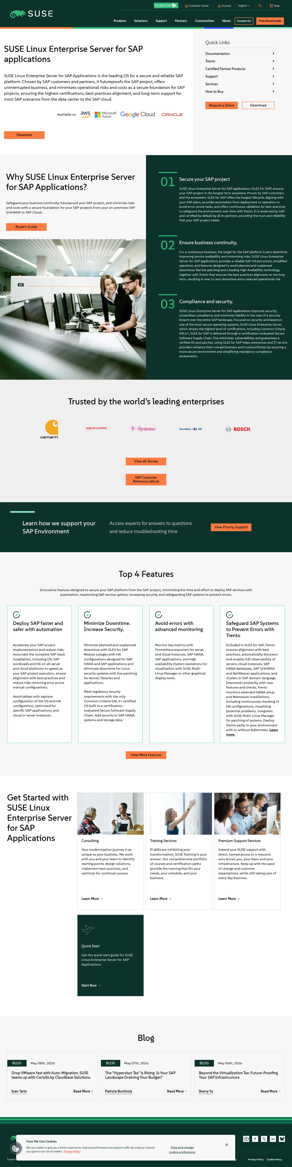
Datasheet (24, 135)
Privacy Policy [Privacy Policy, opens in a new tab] (72, 1151)
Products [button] (120, 21)
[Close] (226, 1144)
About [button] (226, 21)
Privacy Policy (256, 1159)
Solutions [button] (141, 21)
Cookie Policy (274, 1159)
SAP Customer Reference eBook (146, 479)
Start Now (90, 985)
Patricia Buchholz (118, 1091)
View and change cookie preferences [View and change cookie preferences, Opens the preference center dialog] (182, 1150)
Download (258, 105)
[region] (125, 1148)
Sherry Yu (206, 1091)
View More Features (146, 755)
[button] (167, 4)
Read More (81, 1091)
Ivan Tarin (19, 1091)
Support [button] (161, 21)
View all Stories (146, 461)
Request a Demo (221, 105)
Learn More (91, 899)
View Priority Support (231, 527)
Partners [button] (181, 21)
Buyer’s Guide (26, 227)
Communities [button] (204, 21)
